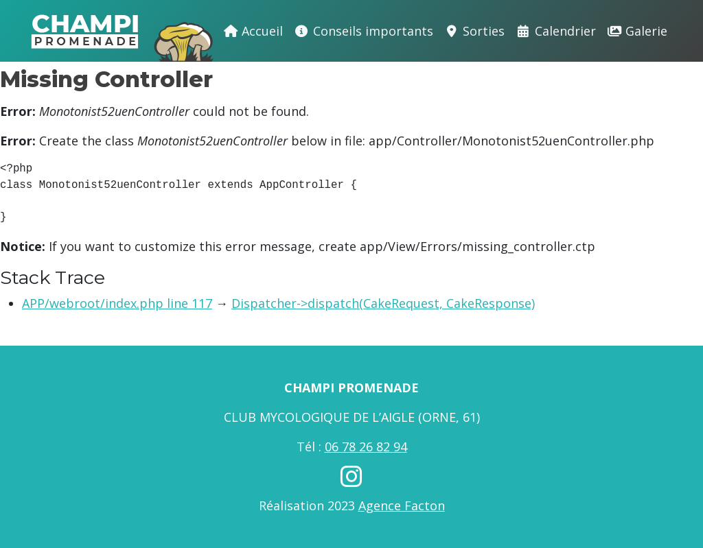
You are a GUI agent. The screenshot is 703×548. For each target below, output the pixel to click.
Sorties (474, 31)
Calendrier (556, 31)
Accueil (253, 31)
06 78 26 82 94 (366, 446)
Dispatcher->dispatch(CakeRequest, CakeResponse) (383, 303)
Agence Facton (401, 505)
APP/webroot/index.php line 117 (117, 303)
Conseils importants (363, 31)
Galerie (637, 31)
